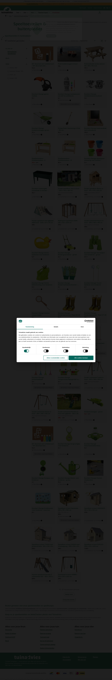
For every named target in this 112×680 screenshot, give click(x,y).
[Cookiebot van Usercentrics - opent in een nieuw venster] (85, 321)
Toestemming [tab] (29, 327)
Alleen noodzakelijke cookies (56, 358)
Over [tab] (82, 327)
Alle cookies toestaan (81, 358)
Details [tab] (56, 327)
